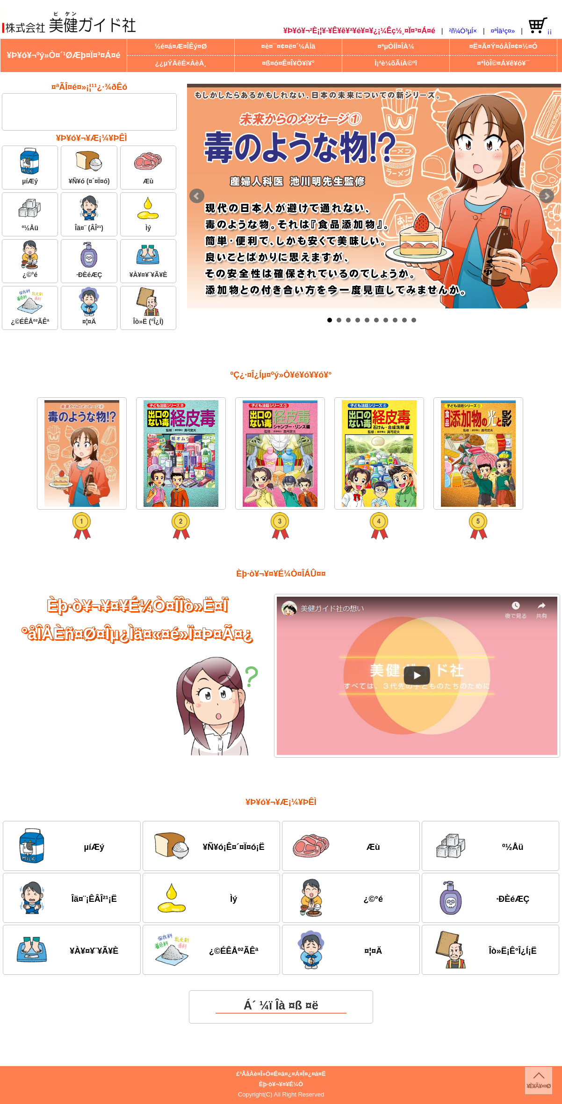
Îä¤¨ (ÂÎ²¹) (89, 212)
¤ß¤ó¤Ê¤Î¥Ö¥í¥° (288, 63)
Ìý (148, 212)
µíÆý (30, 165)
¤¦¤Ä (89, 305)
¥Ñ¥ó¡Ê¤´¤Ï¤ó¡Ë (208, 845)
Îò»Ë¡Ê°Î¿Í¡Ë (484, 949)
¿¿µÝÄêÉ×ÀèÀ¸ (181, 63)
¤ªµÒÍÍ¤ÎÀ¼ (395, 46)
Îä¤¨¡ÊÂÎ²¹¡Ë (65, 897)
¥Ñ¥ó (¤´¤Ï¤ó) (89, 165)
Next (546, 196)
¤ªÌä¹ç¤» (502, 31)
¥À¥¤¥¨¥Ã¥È (148, 259)
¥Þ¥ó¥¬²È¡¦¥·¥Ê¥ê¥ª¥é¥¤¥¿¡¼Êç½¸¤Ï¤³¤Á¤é (359, 31)
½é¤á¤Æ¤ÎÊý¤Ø (181, 46)
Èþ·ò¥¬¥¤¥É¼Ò (281, 1084)
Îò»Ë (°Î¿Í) (148, 305)
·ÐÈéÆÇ (89, 259)
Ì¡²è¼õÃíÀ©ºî (396, 63)
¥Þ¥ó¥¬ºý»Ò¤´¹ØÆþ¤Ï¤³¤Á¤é (63, 55)
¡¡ (540, 26)
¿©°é (30, 259)
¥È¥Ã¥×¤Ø (538, 1086)
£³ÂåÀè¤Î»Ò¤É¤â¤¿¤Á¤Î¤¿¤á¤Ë (281, 1073)
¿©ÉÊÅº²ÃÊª (30, 305)
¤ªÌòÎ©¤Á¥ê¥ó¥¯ (503, 63)
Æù (148, 165)
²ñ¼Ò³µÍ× (463, 31)
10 (413, 320)
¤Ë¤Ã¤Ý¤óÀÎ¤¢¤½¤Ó (503, 46)
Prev (196, 196)
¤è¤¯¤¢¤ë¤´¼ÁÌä (288, 46)
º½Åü (30, 212)
